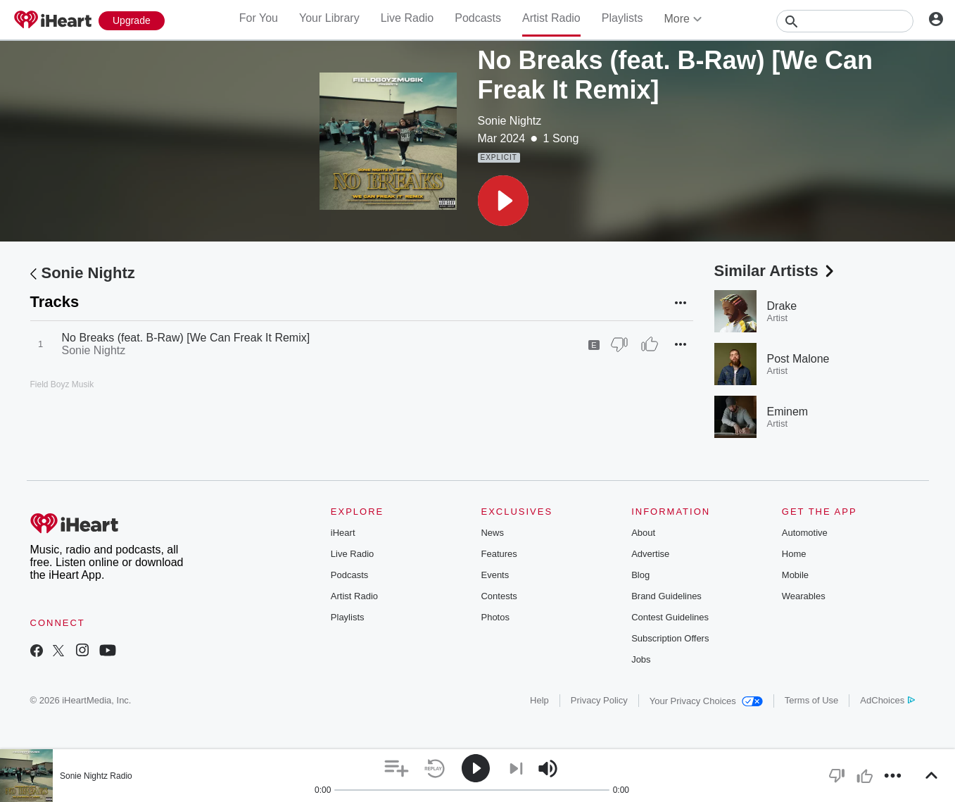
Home (794, 554)
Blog (640, 575)
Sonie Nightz (510, 121)
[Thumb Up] (649, 344)
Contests (499, 596)
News (492, 532)
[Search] (844, 21)
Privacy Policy (599, 700)
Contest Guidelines (670, 617)
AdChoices (887, 700)
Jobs (640, 659)
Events (495, 575)
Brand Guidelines (666, 596)
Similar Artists (775, 271)
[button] (503, 200)
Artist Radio (551, 18)
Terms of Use (812, 700)
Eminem (788, 412)
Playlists (622, 18)
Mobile (795, 575)
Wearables (804, 596)
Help (539, 700)
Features (499, 554)
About (643, 532)
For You (258, 18)
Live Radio (407, 18)
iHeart (343, 532)
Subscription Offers (670, 638)
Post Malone (798, 359)
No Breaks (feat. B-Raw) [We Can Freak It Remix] (186, 338)
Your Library (329, 18)
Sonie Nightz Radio (96, 776)
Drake (782, 306)
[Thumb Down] (619, 344)
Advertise (650, 554)
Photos (495, 617)
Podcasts (478, 18)
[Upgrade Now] (132, 20)
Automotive (805, 532)
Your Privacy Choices (706, 701)
